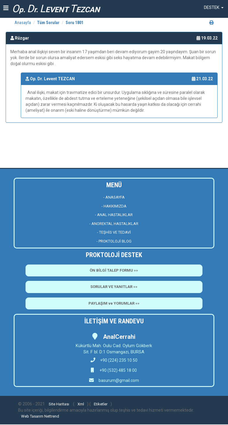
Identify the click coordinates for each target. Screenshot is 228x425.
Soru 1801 (74, 22)
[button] (214, 7)
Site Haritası (59, 404)
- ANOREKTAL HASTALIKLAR (113, 223)
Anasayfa (23, 22)
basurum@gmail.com (119, 380)
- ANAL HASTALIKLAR (114, 214)
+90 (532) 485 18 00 (118, 370)
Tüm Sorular (48, 22)
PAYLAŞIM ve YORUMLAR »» (114, 303)
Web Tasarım (32, 416)
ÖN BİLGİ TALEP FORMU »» (114, 270)
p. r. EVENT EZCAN (56, 9)
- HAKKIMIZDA (114, 206)
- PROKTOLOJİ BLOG (114, 241)
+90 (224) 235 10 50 (114, 360)
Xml (80, 404)
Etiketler (100, 404)
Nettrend (51, 416)
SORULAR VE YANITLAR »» (113, 286)
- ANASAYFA (114, 197)
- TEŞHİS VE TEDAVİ (114, 232)
